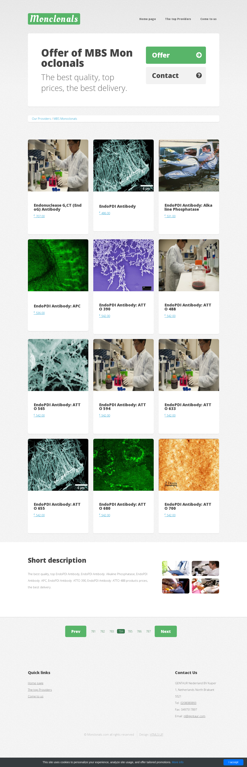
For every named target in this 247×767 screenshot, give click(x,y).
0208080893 (188, 703)
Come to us (208, 19)
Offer (161, 55)
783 (111, 631)
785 (130, 631)
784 (120, 631)
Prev (75, 631)
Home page (147, 19)
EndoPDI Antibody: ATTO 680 (122, 506)
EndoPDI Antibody (117, 206)
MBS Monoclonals (65, 119)
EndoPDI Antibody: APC (57, 306)
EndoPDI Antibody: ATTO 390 (122, 307)
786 (139, 631)
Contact (165, 75)
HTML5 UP (156, 734)
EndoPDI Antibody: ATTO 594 (122, 406)
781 (93, 631)
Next (166, 631)
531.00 (169, 216)
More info (177, 762)
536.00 (39, 313)
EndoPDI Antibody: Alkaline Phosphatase (188, 207)
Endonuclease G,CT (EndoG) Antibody (58, 207)
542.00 (104, 316)
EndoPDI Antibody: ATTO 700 (187, 506)
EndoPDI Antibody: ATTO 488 (187, 307)
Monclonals (54, 18)
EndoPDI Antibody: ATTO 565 (57, 406)
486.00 (104, 213)
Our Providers (41, 119)
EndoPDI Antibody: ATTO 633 (187, 406)
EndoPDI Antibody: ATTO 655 (57, 506)
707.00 (39, 216)
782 (102, 631)
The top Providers (178, 19)
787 (148, 631)
